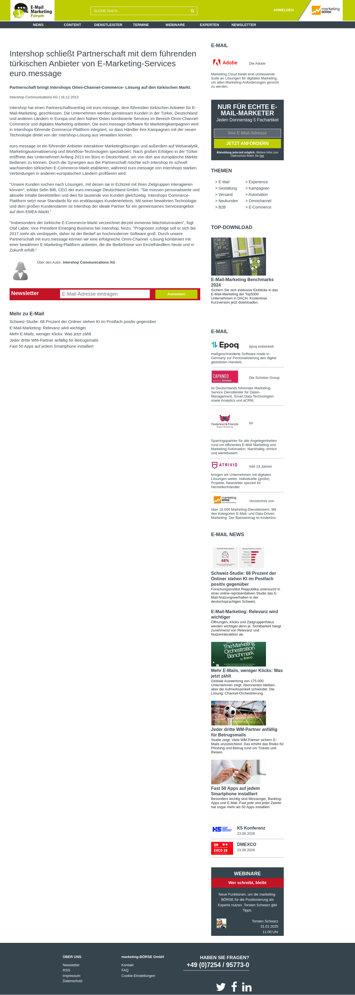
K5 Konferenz (251, 828)
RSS (66, 970)
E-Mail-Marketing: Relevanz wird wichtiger (48, 327)
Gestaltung (228, 188)
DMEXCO (246, 844)
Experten (209, 25)
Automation (258, 194)
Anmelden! (176, 294)
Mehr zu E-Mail (27, 313)
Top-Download (232, 227)
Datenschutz (72, 981)
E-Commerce (260, 207)
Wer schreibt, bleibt (247, 882)
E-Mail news (227, 534)
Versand (226, 194)
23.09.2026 (246, 850)
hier (262, 155)
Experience (258, 182)
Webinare (175, 25)
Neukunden (228, 201)
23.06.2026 (246, 833)
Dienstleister (108, 25)
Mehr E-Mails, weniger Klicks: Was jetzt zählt (50, 333)
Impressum (71, 975)
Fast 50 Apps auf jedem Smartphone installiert (52, 346)
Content (72, 25)
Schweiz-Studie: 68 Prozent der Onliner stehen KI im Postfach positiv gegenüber (83, 321)
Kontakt (127, 965)
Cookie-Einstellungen (138, 975)
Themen (221, 170)
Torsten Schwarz (265, 921)
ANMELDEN (283, 10)
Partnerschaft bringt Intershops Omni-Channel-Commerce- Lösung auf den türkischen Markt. (100, 87)
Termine (141, 25)
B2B (222, 207)
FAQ (124, 970)
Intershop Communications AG (34, 97)
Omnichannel (260, 201)
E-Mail (219, 45)
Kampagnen (259, 188)
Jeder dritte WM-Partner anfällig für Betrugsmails (54, 340)
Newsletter (243, 25)
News (38, 25)
